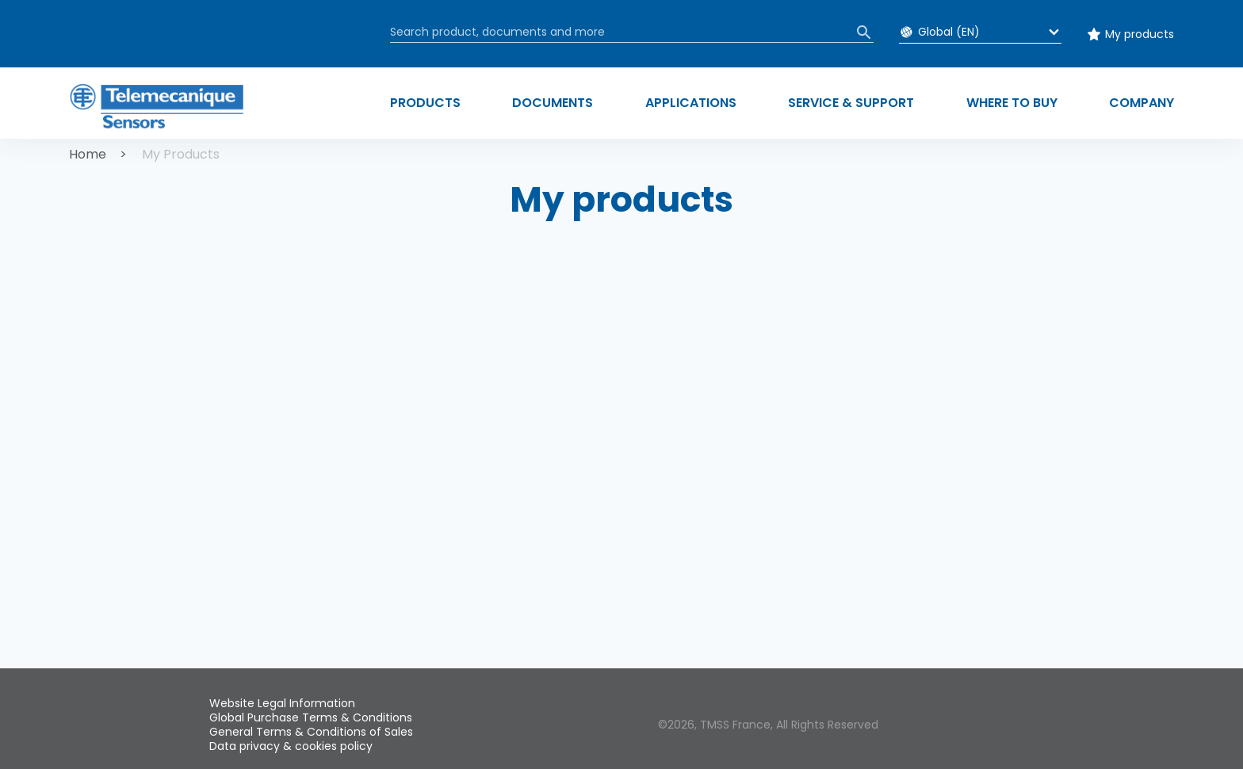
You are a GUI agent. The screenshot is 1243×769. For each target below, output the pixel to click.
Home (87, 154)
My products (1139, 34)
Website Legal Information (282, 703)
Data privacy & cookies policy (291, 746)
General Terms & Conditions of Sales (311, 732)
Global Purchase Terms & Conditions (310, 717)
